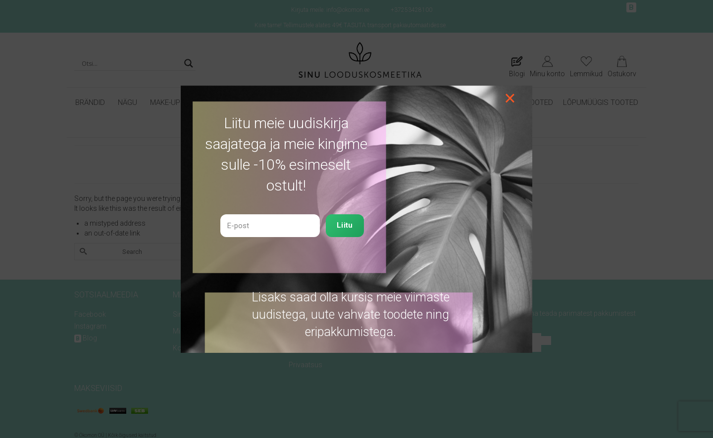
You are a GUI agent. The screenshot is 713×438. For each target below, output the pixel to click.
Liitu (345, 225)
